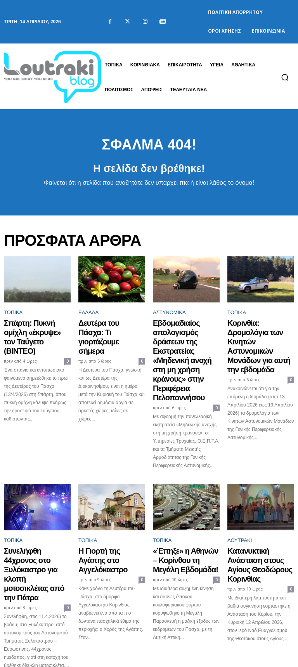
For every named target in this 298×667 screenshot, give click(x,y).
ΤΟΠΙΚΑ (13, 316)
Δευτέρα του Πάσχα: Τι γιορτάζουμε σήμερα (105, 328)
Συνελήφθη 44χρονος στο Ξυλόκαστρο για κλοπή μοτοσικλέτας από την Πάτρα (35, 522)
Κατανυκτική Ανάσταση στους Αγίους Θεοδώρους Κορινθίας (258, 518)
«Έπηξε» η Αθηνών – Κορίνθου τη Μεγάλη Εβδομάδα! (178, 518)
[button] (284, 77)
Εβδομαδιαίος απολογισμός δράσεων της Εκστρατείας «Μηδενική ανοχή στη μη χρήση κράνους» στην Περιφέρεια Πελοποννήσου (186, 342)
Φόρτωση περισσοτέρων (149, 627)
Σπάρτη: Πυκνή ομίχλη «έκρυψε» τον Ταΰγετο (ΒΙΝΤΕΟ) (31, 332)
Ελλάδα (88, 316)
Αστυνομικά (169, 316)
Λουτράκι (239, 502)
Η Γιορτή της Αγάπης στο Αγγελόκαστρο (108, 515)
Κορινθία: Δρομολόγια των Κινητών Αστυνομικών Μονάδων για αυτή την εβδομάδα (259, 335)
